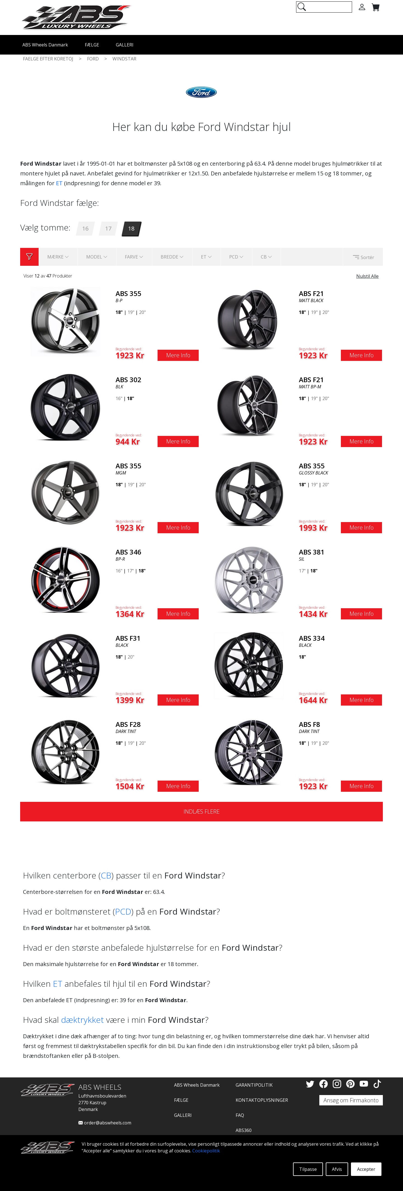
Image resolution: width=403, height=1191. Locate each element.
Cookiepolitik (206, 1151)
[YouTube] (365, 1084)
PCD (123, 911)
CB (106, 875)
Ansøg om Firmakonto (351, 1100)
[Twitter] (311, 1084)
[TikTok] (377, 1084)
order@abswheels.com (104, 1123)
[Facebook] (324, 1084)
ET (59, 183)
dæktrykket (82, 1019)
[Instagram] (338, 1084)
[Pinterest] (351, 1084)
